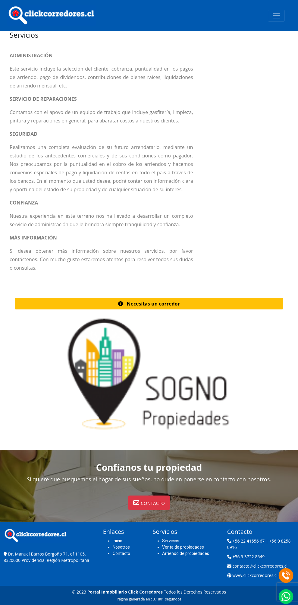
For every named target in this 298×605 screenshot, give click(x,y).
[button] (149, 303)
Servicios (170, 540)
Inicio (117, 540)
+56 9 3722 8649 (248, 556)
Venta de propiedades (183, 547)
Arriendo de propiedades (185, 553)
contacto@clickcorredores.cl (259, 566)
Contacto (121, 553)
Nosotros (121, 547)
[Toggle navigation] (276, 16)
